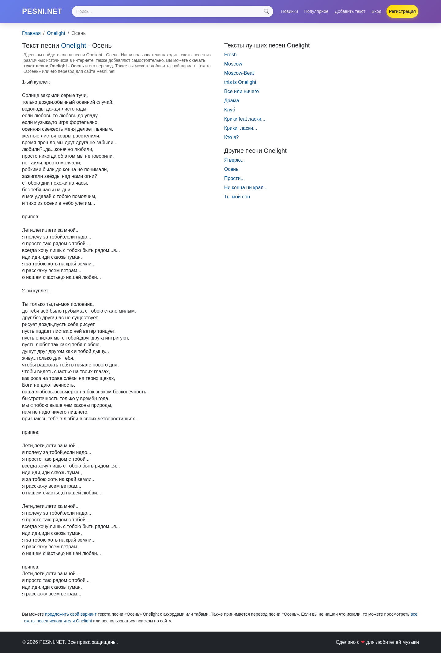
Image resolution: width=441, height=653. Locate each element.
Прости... (234, 178)
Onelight (56, 33)
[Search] (172, 11)
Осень (231, 169)
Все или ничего (241, 91)
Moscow (233, 63)
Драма (231, 100)
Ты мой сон (237, 196)
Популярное (316, 11)
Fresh (230, 54)
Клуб (229, 109)
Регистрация (402, 11)
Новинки (289, 11)
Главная (31, 33)
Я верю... (234, 160)
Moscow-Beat (239, 73)
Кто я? (231, 137)
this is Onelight (240, 82)
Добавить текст (350, 11)
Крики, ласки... (240, 128)
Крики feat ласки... (244, 119)
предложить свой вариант (70, 614)
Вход (377, 11)
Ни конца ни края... (245, 187)
